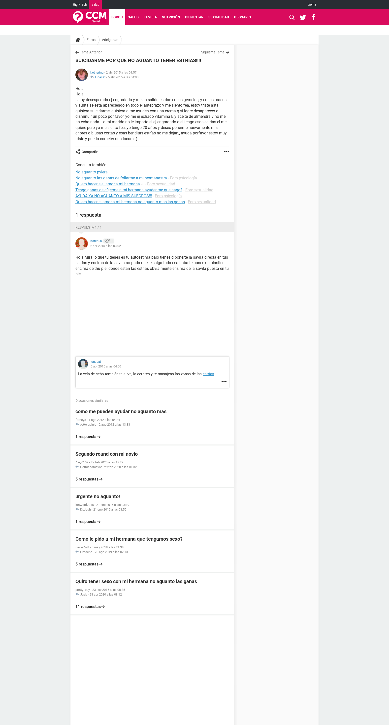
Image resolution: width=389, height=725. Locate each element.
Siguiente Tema (213, 52)
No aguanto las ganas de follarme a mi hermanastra (121, 178)
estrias (208, 374)
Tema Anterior (91, 52)
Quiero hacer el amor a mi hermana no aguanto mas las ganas (130, 202)
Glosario (242, 17)
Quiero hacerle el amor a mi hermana (107, 184)
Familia (150, 17)
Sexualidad (218, 17)
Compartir (89, 152)
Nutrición (171, 17)
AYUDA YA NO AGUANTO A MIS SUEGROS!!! (113, 196)
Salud (95, 4)
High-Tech (80, 4)
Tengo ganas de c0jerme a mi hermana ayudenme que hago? (128, 190)
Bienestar (194, 17)
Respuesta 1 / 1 (88, 227)
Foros (117, 17)
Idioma (311, 4)
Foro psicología (183, 178)
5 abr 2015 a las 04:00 (123, 77)
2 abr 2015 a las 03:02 (105, 246)
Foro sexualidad (161, 184)
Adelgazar (110, 40)
